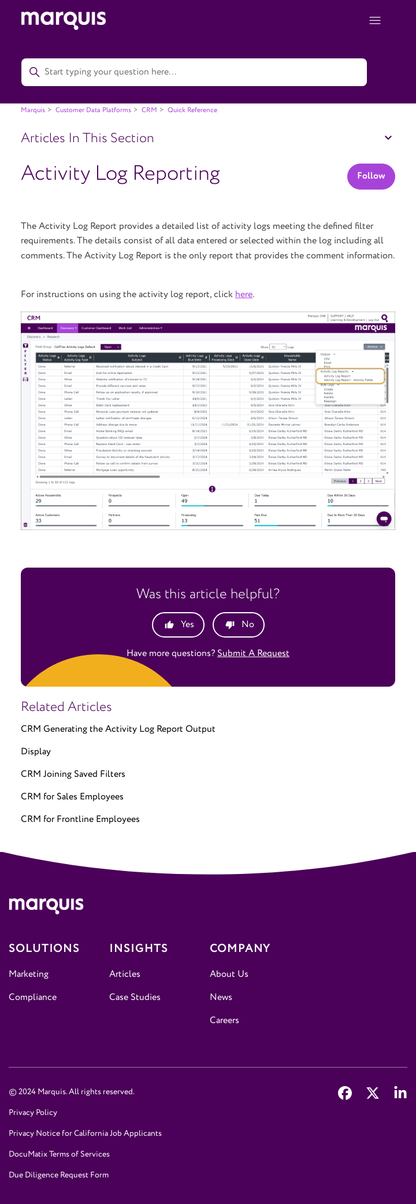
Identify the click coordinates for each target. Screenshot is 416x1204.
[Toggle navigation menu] (374, 21)
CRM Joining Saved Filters (73, 774)
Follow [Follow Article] (371, 176)
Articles (124, 974)
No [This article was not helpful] (248, 624)
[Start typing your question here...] (194, 72)
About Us (229, 974)
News (221, 997)
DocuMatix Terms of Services (59, 1154)
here (243, 294)
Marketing (29, 974)
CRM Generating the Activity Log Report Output (118, 729)
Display (36, 751)
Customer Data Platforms (93, 110)
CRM (149, 110)
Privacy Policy (33, 1112)
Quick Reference (192, 110)
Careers (224, 1020)
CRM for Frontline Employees (80, 819)
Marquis (33, 110)
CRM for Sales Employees (72, 796)
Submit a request (253, 653)
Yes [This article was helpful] (187, 624)
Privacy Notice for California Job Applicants (85, 1133)
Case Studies (135, 997)
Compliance (33, 997)
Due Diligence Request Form (59, 1175)
